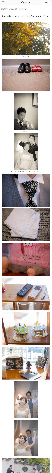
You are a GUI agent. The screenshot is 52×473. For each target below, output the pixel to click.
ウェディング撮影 (12, 424)
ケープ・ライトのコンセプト (15, 419)
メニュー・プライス (14, 429)
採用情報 (49, 466)
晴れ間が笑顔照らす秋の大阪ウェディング (13, 404)
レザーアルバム (33, 424)
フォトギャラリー (13, 427)
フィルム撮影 (33, 434)
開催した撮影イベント (14, 455)
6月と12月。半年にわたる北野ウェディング (39, 404)
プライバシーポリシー (28, 466)
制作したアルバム (35, 427)
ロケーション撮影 (12, 435)
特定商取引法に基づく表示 (40, 466)
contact (46, 2)
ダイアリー (31, 442)
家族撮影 (9, 447)
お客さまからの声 (33, 439)
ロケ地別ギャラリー (14, 440)
